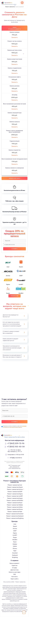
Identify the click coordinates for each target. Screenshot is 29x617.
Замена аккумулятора (14, 112)
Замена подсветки (14, 150)
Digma (15, 533)
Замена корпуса (14, 121)
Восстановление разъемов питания (14, 104)
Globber (15, 544)
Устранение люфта (15, 77)
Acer (15, 524)
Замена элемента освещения (14, 168)
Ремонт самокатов (10, 6)
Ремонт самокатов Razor (14, 502)
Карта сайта (14, 579)
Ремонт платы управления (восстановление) (14, 131)
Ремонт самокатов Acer (15, 485)
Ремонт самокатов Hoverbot (14, 514)
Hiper (14, 550)
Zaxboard (15, 555)
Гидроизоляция (14, 141)
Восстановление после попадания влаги (14, 159)
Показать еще (14, 295)
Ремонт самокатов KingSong (15, 518)
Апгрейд (14, 95)
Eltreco (15, 548)
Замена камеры (14, 32)
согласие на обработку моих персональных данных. (14, 426)
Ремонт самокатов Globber (15, 505)
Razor (15, 542)
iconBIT (15, 535)
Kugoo (15, 537)
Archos (15, 528)
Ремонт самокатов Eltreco (15, 509)
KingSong (15, 557)
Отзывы (14, 567)
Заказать (14, 37)
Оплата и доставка (14, 572)
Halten (15, 546)
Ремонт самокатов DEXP (15, 491)
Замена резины (14, 86)
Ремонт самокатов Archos (15, 489)
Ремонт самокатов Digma (15, 494)
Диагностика (14, 570)
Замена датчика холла (14, 50)
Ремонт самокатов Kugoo (15, 498)
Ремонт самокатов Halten (15, 507)
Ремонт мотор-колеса (15, 41)
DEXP (14, 531)
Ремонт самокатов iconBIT (15, 496)
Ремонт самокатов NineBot (15, 500)
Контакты (14, 576)
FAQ (14, 574)
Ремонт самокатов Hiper (15, 511)
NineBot (15, 539)
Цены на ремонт (14, 563)
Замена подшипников (14, 68)
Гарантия (14, 565)
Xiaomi (15, 526)
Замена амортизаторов (14, 59)
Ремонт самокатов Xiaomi (15, 487)
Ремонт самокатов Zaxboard (14, 516)
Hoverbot (15, 553)
